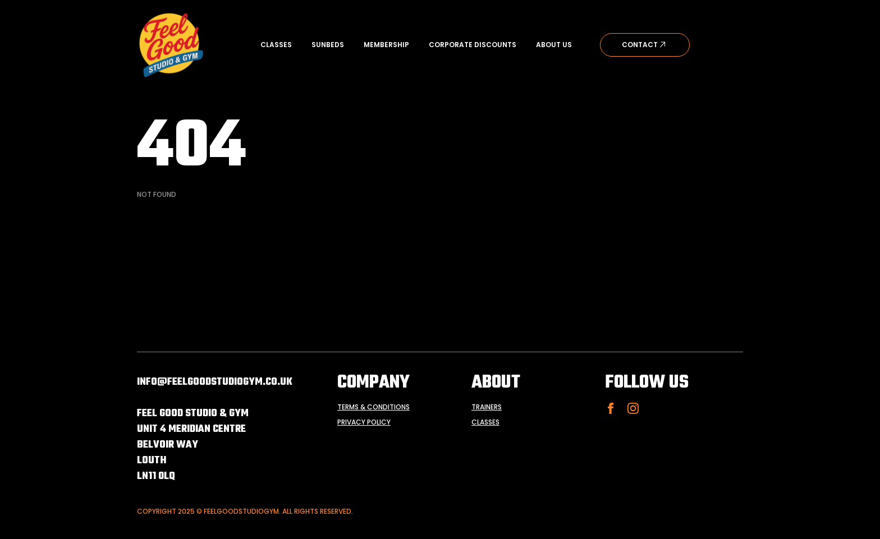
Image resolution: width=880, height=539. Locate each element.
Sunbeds (327, 45)
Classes (276, 45)
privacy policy (364, 422)
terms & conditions (373, 407)
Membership (386, 45)
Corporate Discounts (472, 45)
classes (485, 422)
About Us (554, 45)
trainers (486, 407)
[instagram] (633, 408)
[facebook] (610, 408)
